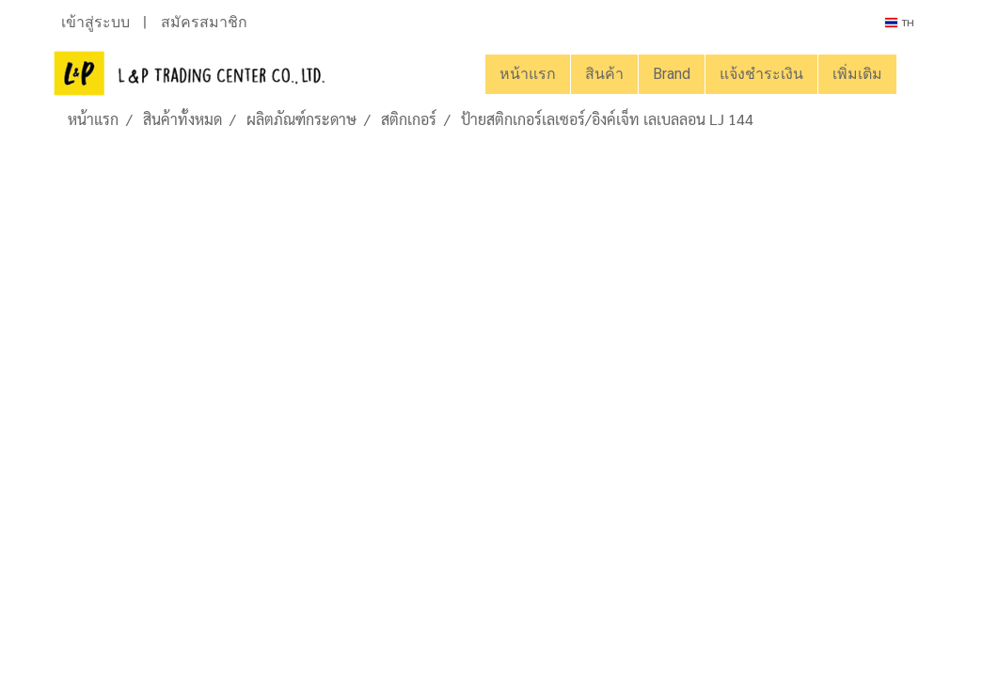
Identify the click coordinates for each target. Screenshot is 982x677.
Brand (671, 74)
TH (899, 22)
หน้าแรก (527, 74)
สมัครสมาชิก (204, 22)
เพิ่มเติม (857, 74)
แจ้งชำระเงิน (761, 74)
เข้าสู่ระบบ (95, 22)
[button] (913, 74)
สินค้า (604, 74)
